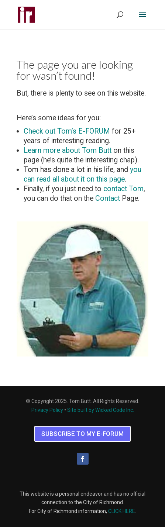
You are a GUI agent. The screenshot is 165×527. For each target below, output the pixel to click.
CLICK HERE (121, 511)
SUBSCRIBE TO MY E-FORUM (82, 433)
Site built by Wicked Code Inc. (100, 410)
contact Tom (123, 189)
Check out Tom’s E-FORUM (67, 131)
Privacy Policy (47, 410)
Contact (107, 198)
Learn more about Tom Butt (67, 150)
